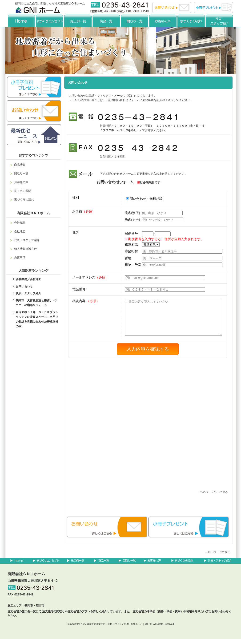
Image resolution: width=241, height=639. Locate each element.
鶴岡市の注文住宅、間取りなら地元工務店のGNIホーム (50, 3)
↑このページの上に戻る (213, 492)
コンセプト (50, 20)
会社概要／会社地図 (28, 279)
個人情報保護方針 (25, 249)
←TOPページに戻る (217, 552)
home (22, 20)
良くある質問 (22, 191)
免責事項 (19, 257)
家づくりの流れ (191, 20)
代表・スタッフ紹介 (219, 20)
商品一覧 (106, 20)
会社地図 (19, 231)
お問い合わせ (24, 286)
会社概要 (19, 222)
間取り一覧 (134, 20)
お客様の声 (163, 20)
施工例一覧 (78, 20)
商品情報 (19, 164)
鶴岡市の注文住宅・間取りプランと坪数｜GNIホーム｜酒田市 (119, 624)
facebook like (120, 507)
